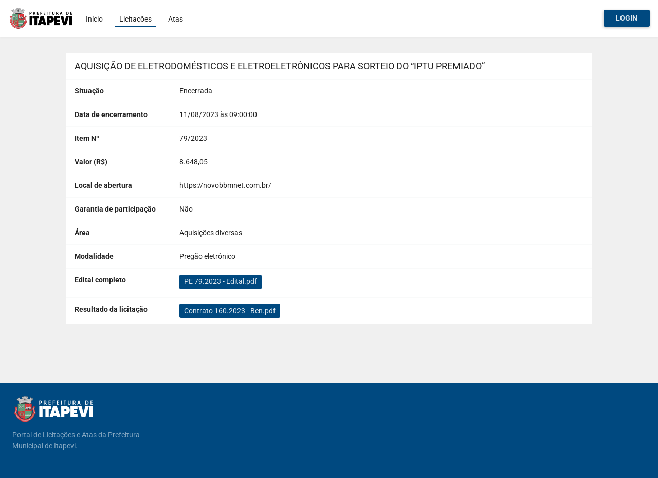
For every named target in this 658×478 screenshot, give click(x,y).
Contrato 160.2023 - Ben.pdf (230, 311)
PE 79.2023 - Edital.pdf (220, 281)
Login (626, 18)
